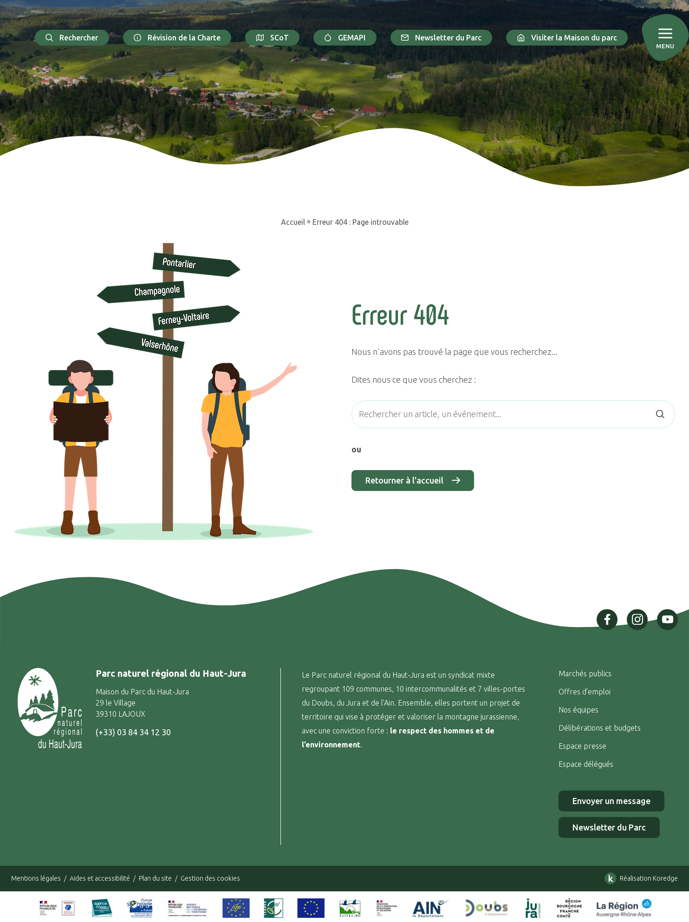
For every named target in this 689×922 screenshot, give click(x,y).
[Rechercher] (660, 414)
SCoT (272, 38)
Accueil (293, 222)
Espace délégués (587, 764)
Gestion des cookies (210, 878)
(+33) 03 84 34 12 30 (133, 732)
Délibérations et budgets (600, 728)
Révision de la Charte (177, 38)
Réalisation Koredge (639, 878)
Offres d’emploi (585, 691)
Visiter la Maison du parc (567, 38)
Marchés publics (585, 673)
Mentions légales (36, 878)
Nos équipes (578, 710)
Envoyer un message (611, 800)
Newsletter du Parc (441, 38)
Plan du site (155, 878)
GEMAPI (345, 38)
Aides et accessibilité (100, 878)
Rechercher (72, 38)
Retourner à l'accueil (412, 480)
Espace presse (583, 746)
